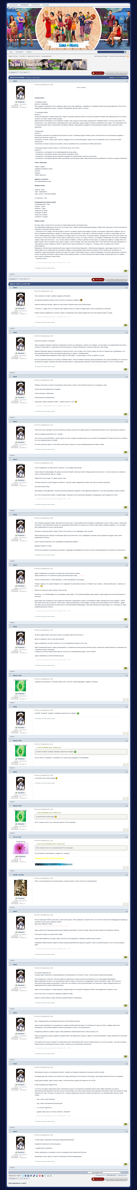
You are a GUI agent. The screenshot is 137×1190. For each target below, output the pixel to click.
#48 (127, 626)
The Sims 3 (23, 56)
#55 (127, 875)
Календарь (46, 4)
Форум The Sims (13, 56)
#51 (127, 740)
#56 (127, 911)
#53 (127, 806)
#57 (127, 964)
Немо (15, 81)
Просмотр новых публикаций (117, 56)
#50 (127, 707)
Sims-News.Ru (13, 4)
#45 (127, 459)
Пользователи (35, 4)
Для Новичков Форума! (101, 56)
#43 (127, 376)
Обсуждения (24, 4)
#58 (127, 1013)
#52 (127, 772)
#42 (127, 332)
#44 (127, 421)
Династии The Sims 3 (34, 56)
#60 (127, 1131)
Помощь (29, 52)
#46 (127, 514)
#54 (127, 837)
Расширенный (128, 52)
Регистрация (19, 52)
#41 (127, 287)
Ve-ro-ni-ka (17, 837)
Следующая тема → (122, 1175)
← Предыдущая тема (99, 1175)
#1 (127, 81)
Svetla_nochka (18, 875)
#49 (127, 675)
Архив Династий (46, 56)
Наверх (12, 274)
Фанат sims (17, 675)
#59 (127, 1064)
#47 (127, 565)
